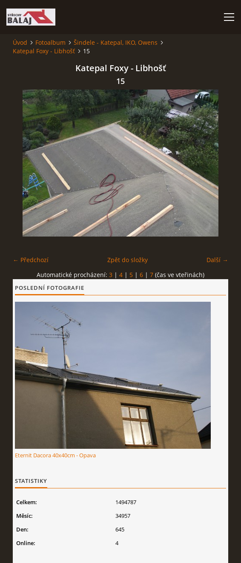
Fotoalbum (50, 42)
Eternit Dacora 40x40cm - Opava (55, 455)
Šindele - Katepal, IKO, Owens (116, 42)
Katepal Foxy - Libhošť (44, 51)
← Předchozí (31, 260)
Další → (217, 260)
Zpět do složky (127, 260)
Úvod (20, 42)
